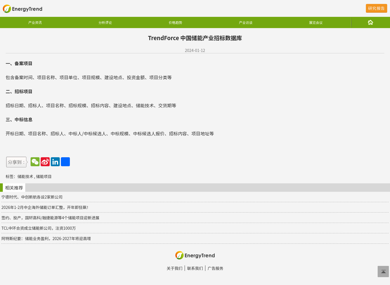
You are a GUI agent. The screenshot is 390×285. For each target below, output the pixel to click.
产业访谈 (246, 22)
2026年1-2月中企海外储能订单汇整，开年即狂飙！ (45, 207)
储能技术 (25, 176)
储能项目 (44, 176)
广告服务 (215, 268)
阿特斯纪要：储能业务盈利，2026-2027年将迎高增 (46, 238)
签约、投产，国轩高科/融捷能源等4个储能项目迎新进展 (50, 217)
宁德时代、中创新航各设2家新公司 (32, 197)
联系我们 (195, 268)
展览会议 (316, 22)
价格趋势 (175, 22)
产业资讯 (35, 22)
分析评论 (105, 22)
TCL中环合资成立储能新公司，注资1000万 (38, 228)
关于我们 (174, 268)
